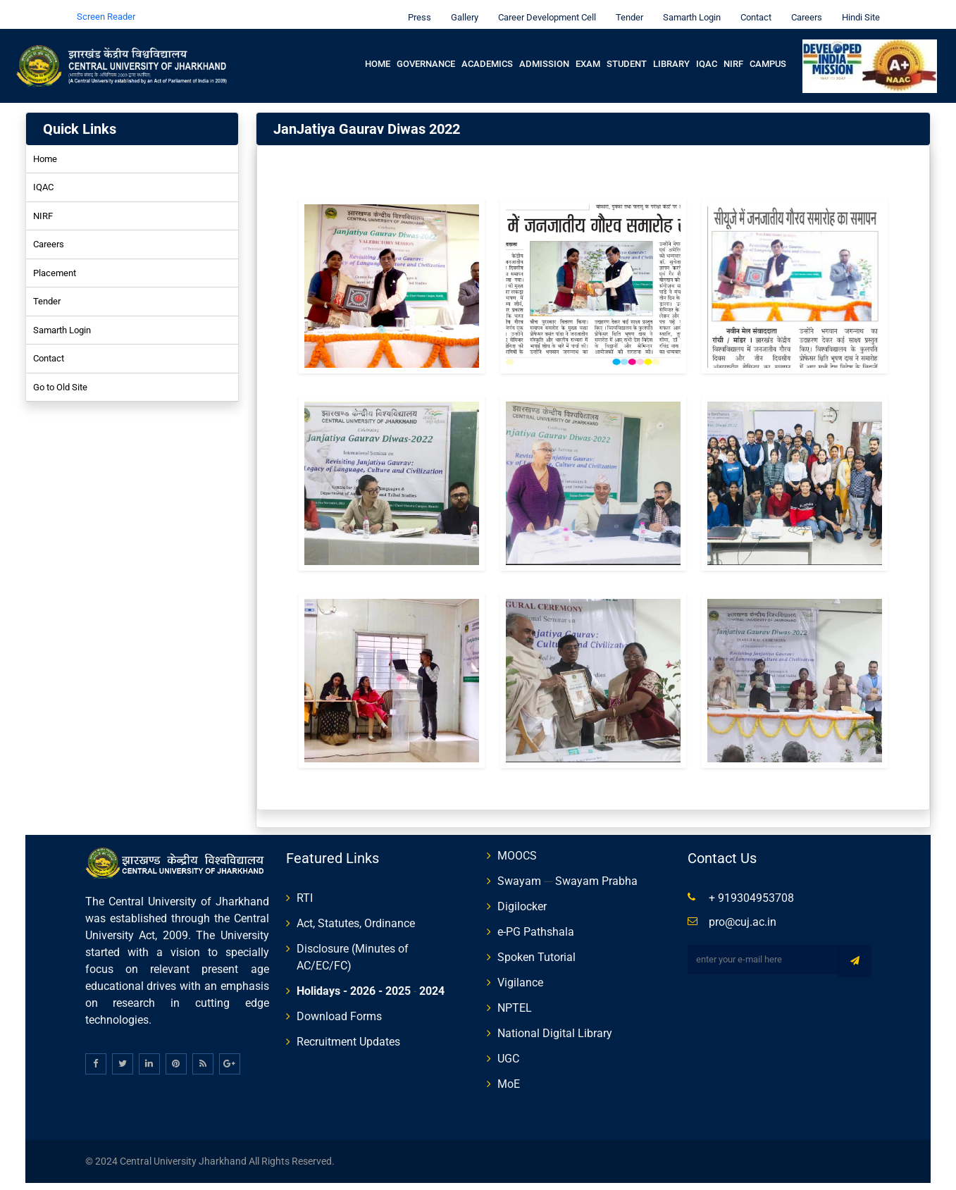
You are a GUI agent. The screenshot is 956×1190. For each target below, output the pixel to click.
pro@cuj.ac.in (742, 912)
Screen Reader (106, 6)
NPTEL (514, 998)
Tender (626, 7)
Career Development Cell (543, 7)
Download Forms (339, 1006)
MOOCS (517, 846)
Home (377, 54)
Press (416, 7)
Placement (54, 263)
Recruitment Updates (348, 1032)
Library (671, 54)
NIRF (733, 54)
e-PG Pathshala (535, 922)
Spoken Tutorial (536, 947)
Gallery (461, 7)
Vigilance (520, 972)
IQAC (706, 54)
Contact (752, 7)
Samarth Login (688, 7)
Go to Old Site (60, 377)
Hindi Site (857, 7)
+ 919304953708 (751, 888)
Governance (426, 54)
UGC (508, 1048)
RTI (305, 888)
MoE (508, 1074)
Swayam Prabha (596, 871)
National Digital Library (554, 1023)
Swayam (519, 871)
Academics (487, 54)
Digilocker (522, 896)
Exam (588, 54)
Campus (768, 54)
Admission (544, 54)
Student (627, 54)
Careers (803, 7)
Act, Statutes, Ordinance (356, 913)
